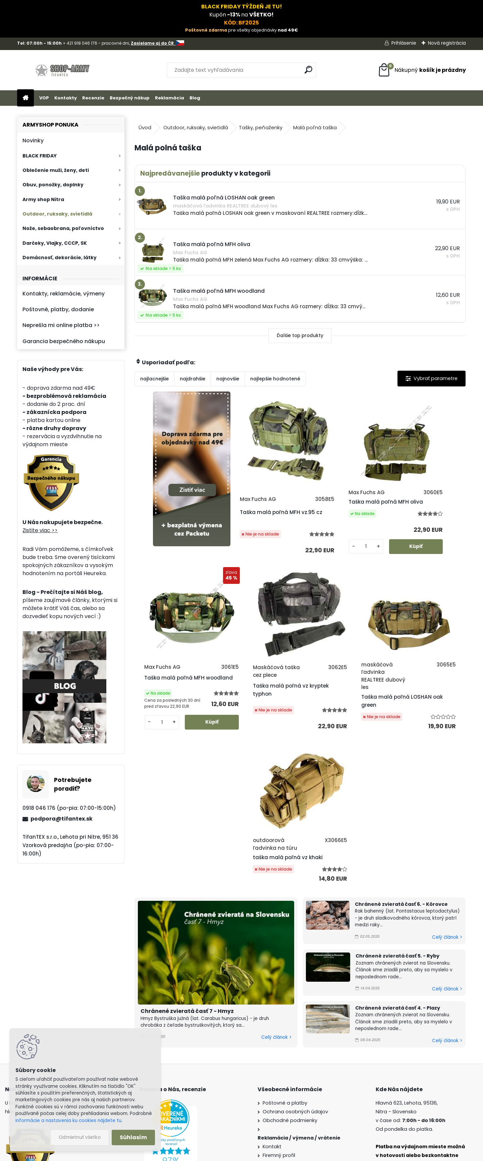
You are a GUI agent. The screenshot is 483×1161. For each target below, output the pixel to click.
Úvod (145, 127)
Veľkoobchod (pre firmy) (293, 1061)
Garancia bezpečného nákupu (63, 341)
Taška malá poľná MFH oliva (337, 516)
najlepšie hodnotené (275, 378)
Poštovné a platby (285, 983)
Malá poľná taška (315, 127)
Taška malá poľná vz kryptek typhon (210, 718)
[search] (308, 70)
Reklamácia (169, 98)
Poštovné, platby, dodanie (58, 309)
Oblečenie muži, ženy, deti (55, 170)
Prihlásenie (403, 43)
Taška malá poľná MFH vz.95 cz (254, 523)
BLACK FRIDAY (39, 155)
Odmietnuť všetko (80, 1137)
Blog (195, 98)
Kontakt (272, 1027)
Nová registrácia (447, 43)
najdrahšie (192, 378)
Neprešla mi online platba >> (61, 325)
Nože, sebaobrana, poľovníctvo (63, 228)
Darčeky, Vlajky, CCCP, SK (54, 243)
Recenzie (93, 98)
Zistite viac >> (40, 530)
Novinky (33, 140)
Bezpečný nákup (130, 98)
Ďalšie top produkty (300, 335)
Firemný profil (279, 1035)
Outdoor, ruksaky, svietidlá (57, 214)
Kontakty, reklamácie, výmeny (63, 293)
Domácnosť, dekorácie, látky (59, 257)
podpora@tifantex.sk (62, 819)
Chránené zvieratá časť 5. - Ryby (397, 836)
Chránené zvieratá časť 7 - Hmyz (187, 891)
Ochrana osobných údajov (295, 992)
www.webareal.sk (268, 1154)
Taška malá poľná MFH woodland (420, 513)
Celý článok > (276, 918)
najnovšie (227, 378)
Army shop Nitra (43, 199)
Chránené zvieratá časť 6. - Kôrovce (401, 784)
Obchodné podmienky (290, 1000)
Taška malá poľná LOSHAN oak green (290, 721)
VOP (44, 98)
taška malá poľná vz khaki (375, 718)
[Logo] (63, 70)
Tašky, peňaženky (260, 127)
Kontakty (65, 98)
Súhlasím (133, 1137)
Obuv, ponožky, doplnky (53, 184)
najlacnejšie (154, 378)
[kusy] (319, 567)
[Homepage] (25, 98)
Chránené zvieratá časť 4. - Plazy (397, 888)
